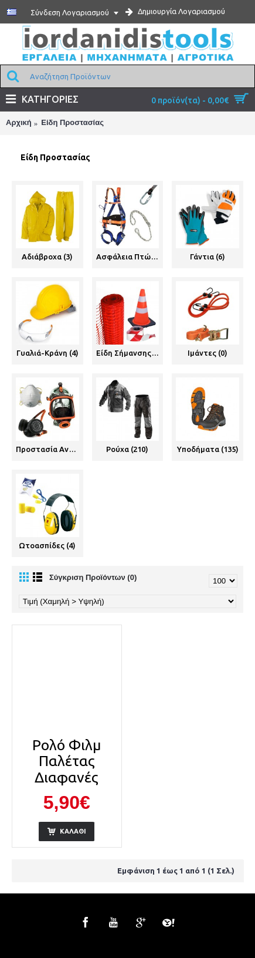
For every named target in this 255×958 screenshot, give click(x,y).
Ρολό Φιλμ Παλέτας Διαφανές (66, 761)
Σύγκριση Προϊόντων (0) (93, 577)
